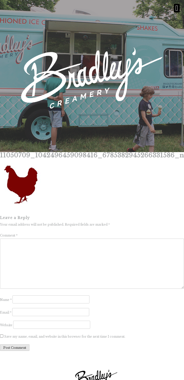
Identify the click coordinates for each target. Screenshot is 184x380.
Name (6, 300)
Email (5, 312)
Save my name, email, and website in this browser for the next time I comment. (64, 336)
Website (6, 325)
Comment (9, 235)
